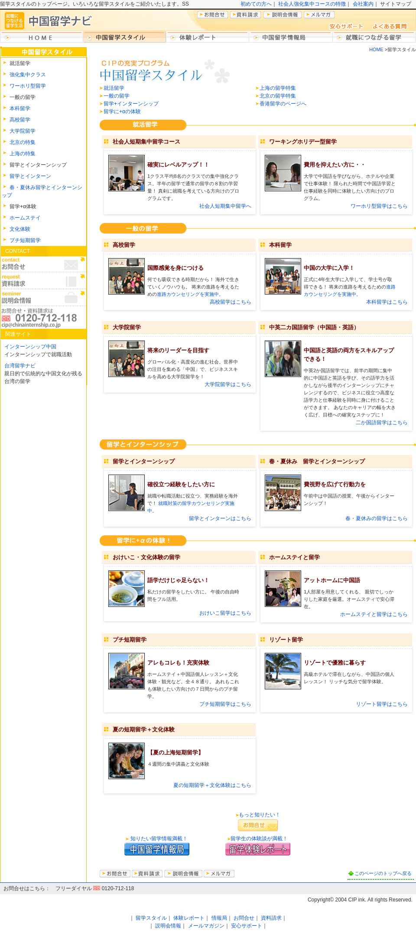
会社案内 (363, 4)
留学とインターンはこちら (220, 518)
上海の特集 (23, 154)
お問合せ (244, 918)
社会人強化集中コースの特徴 (312, 4)
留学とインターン (30, 176)
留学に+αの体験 (122, 111)
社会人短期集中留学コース (146, 141)
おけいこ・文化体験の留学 (146, 557)
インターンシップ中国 (30, 347)
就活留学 (114, 88)
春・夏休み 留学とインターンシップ (317, 461)
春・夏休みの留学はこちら (376, 518)
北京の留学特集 (278, 96)
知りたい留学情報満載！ (158, 839)
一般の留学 (117, 96)
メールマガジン (206, 926)
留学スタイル (151, 918)
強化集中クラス (28, 75)
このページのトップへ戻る (383, 873)
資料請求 (271, 918)
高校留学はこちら (230, 302)
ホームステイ (25, 218)
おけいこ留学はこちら (225, 613)
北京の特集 (23, 142)
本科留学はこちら (387, 302)
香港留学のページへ (283, 104)
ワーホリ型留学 (28, 86)
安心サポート (246, 926)
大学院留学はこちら (228, 384)
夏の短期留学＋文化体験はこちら (212, 785)
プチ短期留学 (25, 240)
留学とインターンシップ (144, 461)
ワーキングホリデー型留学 (303, 141)
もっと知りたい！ (259, 815)
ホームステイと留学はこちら (374, 614)
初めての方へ (256, 4)
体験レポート (189, 918)
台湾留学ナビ (20, 366)
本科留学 (20, 108)
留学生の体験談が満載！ (259, 839)
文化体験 (20, 229)
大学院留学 (23, 131)
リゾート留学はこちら (382, 704)
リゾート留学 (286, 639)
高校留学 (20, 120)
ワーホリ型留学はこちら (379, 206)
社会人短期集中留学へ (225, 206)
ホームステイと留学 (294, 557)
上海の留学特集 (278, 88)
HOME (376, 49)
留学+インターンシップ (131, 104)
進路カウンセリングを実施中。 (190, 294)
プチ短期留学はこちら (225, 704)
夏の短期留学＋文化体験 (144, 729)
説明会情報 (168, 926)
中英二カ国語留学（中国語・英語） (314, 327)
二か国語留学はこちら (382, 422)
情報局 (219, 918)
